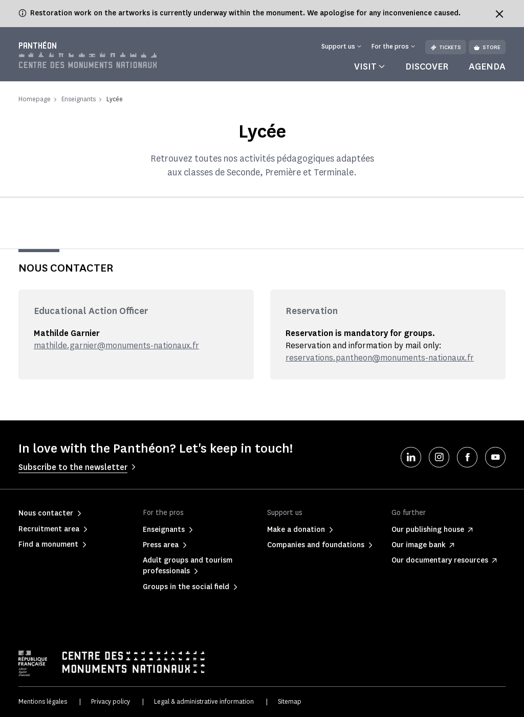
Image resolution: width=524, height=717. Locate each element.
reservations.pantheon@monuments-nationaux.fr (380, 357)
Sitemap (289, 701)
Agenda (487, 66)
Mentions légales (42, 701)
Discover (426, 66)
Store (487, 47)
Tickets (445, 47)
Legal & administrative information (204, 701)
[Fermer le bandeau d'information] (499, 14)
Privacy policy (110, 701)
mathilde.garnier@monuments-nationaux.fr (116, 345)
